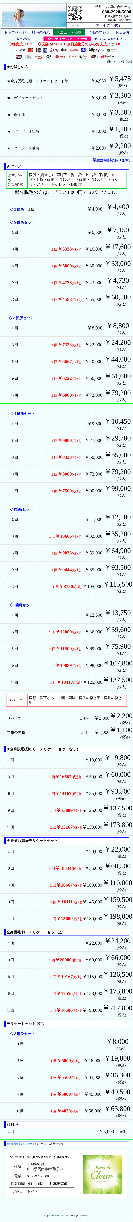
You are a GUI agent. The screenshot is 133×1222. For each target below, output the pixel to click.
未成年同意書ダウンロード (20, 1143)
